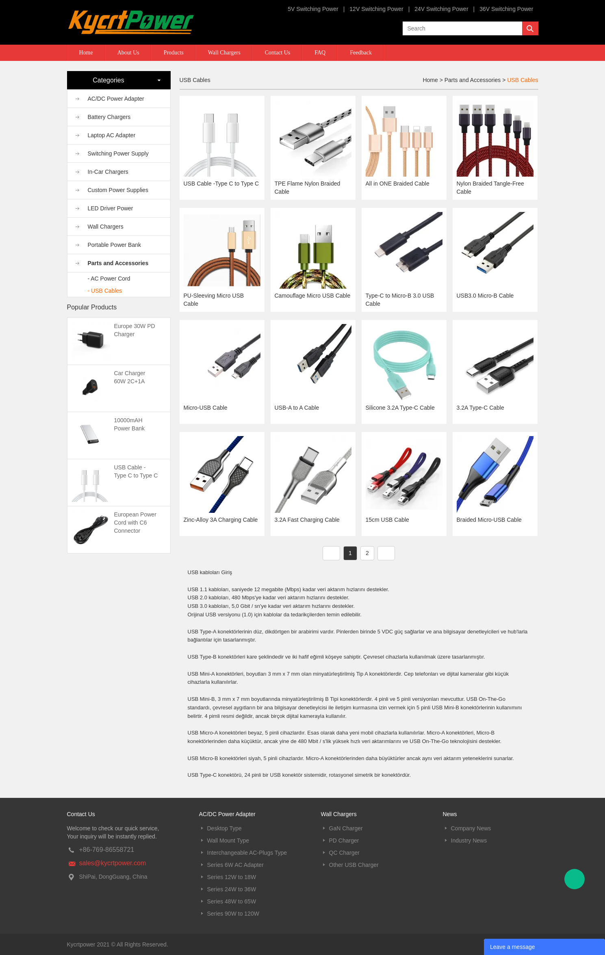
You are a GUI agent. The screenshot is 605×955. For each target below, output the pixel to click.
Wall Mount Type (228, 840)
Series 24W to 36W (231, 889)
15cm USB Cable (387, 519)
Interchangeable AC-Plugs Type (247, 852)
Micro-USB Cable (206, 407)
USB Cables (522, 80)
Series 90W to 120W (233, 913)
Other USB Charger (354, 865)
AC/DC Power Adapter (116, 98)
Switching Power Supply (118, 153)
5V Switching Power (313, 9)
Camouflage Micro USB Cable (313, 295)
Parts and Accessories (118, 263)
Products (174, 53)
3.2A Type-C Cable (480, 407)
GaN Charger (346, 828)
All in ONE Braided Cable (397, 183)
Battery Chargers (109, 117)
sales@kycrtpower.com (112, 863)
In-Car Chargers (108, 172)
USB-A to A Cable (297, 407)
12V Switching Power (376, 9)
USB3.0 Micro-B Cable (485, 295)
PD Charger (344, 840)
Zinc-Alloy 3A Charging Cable (221, 519)
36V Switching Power (506, 9)
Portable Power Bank (114, 245)
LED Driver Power (110, 208)
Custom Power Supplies (118, 190)
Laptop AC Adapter (112, 135)
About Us (128, 53)
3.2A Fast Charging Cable (307, 519)
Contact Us (278, 53)
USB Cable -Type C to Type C (221, 183)
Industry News (469, 840)
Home (86, 53)
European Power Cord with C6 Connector (135, 522)
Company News (471, 828)
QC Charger (344, 852)
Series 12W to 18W (231, 877)
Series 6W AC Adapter (235, 865)
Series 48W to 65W (231, 901)
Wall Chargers (224, 53)
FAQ (319, 53)
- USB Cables (105, 290)
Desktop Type (224, 828)
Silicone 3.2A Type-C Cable (400, 407)
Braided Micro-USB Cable (489, 519)
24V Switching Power (441, 9)
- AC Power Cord (109, 278)
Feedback (361, 53)
